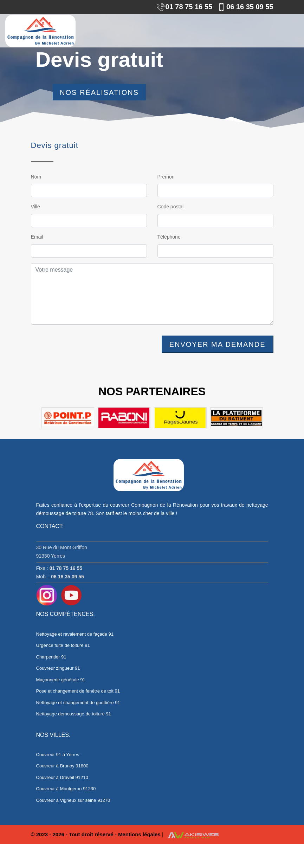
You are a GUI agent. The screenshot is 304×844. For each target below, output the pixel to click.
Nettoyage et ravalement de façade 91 (75, 634)
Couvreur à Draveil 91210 (62, 777)
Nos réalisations (99, 92)
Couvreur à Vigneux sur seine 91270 (73, 800)
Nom (36, 177)
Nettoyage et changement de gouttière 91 (78, 702)
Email (37, 237)
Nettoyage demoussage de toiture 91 (73, 713)
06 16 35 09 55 (245, 7)
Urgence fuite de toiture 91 (63, 645)
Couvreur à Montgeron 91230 (66, 788)
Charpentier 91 (51, 657)
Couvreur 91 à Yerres (57, 754)
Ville (35, 206)
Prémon (166, 177)
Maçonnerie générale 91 (60, 679)
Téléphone (169, 237)
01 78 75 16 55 (184, 7)
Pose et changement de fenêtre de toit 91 (78, 691)
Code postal (170, 206)
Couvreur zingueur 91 (58, 668)
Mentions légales (140, 834)
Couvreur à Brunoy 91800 (62, 765)
